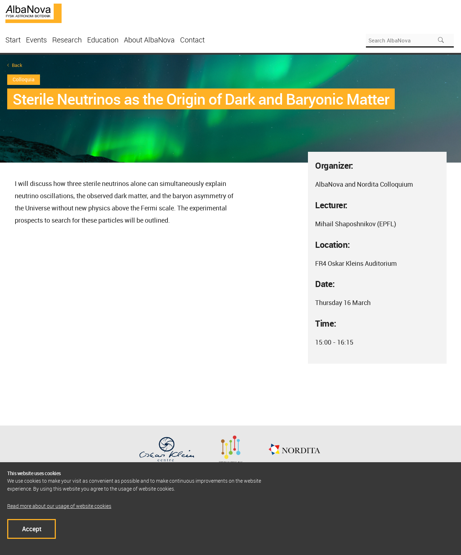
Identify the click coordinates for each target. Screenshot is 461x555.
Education (102, 40)
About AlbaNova (149, 40)
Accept (31, 528)
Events (36, 40)
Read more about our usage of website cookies (59, 505)
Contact (192, 40)
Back (17, 65)
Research (67, 40)
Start (13, 40)
